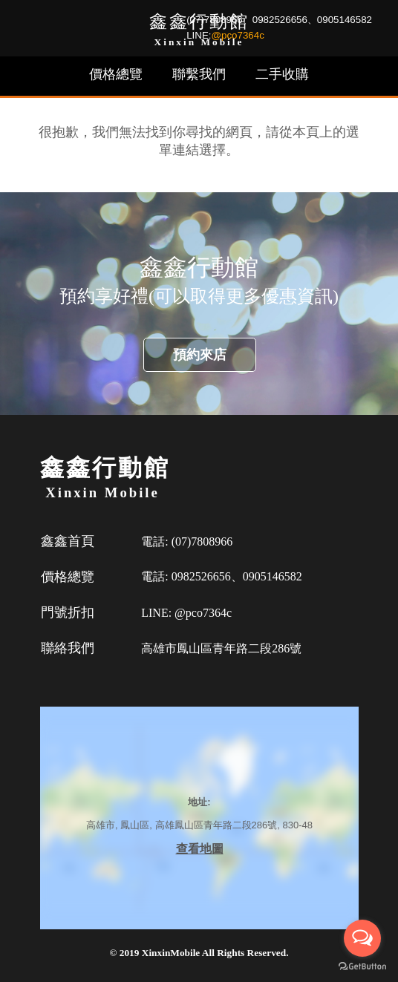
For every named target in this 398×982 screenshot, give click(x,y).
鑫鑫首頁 (67, 541)
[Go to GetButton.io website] (362, 967)
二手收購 (282, 74)
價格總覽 (116, 74)
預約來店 (199, 354)
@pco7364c (238, 35)
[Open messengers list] (362, 938)
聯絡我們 (67, 648)
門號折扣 (67, 612)
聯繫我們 (199, 74)
